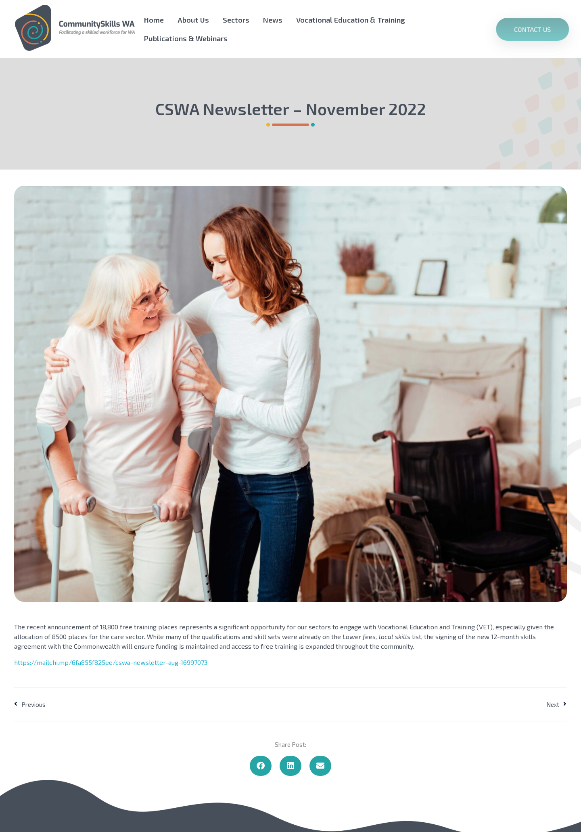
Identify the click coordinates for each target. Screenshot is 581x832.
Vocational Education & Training (350, 19)
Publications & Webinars (186, 38)
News (272, 19)
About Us (193, 19)
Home (154, 19)
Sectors (236, 19)
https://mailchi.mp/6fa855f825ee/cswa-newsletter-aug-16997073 (110, 662)
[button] (261, 766)
